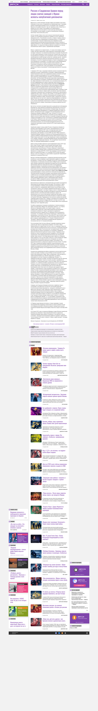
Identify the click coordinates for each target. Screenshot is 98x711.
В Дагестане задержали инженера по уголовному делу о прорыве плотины (22, 658)
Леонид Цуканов (63, 469)
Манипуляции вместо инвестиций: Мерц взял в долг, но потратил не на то (18, 693)
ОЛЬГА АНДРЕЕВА (13, 598)
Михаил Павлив (64, 578)
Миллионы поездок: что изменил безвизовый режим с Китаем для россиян (55, 675)
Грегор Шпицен (64, 537)
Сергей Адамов (64, 390)
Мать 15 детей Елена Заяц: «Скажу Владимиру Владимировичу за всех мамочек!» (53, 583)
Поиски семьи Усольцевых (49, 1)
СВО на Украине (24, 1)
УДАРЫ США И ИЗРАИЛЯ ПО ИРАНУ (17, 624)
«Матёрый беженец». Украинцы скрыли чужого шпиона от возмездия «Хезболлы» (55, 598)
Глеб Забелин (64, 415)
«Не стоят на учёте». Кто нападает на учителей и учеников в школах (17, 595)
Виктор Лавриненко (63, 645)
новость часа (14, 578)
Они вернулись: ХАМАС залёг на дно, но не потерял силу (18, 669)
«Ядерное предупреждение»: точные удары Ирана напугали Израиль (18, 619)
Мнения (42, 4)
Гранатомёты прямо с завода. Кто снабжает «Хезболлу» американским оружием (53, 460)
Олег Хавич (65, 632)
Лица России (56, 4)
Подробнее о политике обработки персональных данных (67, 701)
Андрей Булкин (64, 429)
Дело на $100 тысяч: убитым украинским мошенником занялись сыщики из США (55, 488)
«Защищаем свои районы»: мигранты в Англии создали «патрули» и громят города (54, 514)
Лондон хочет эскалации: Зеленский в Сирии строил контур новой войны (54, 569)
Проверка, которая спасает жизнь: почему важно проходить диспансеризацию (47, 334)
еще (87, 679)
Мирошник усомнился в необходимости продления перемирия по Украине (18, 583)
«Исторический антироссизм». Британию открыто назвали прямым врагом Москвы (55, 407)
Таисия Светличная (63, 497)
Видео (48, 4)
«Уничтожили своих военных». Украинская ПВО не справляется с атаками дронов (53, 380)
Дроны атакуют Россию (35, 1)
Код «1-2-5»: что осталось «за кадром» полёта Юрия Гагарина (54, 474)
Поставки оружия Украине (64, 1)
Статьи (36, 4)
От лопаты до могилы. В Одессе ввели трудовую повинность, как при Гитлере (54, 650)
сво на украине (75, 659)
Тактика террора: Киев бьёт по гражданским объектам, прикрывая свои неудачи (54, 365)
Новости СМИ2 (73, 696)
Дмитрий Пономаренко (62, 375)
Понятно (84, 701)
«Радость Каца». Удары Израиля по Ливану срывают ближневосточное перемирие (53, 543)
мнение (12, 590)
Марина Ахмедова (63, 593)
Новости (30, 4)
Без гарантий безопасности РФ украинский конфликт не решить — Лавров (22, 608)
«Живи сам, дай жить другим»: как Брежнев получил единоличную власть (54, 689)
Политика (20, 603)
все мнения (24, 598)
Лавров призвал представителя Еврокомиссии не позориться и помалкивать (47, 331)
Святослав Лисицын (63, 659)
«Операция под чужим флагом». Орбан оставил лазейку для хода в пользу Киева (55, 623)
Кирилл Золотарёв (63, 483)
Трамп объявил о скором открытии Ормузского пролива (22, 632)
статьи (32, 345)
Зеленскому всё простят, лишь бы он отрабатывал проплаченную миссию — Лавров (49, 336)
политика (13, 614)
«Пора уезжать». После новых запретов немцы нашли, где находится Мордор (54, 528)
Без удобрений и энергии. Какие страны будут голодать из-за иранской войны (54, 420)
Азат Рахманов (64, 684)
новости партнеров (35, 342)
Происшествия (21, 653)
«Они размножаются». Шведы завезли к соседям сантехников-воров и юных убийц (55, 636)
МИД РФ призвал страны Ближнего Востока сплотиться (22, 681)
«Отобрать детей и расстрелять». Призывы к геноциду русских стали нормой (17, 644)
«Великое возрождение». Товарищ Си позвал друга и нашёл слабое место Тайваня (54, 350)
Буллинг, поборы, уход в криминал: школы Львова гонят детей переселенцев (55, 434)
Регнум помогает (66, 4)
